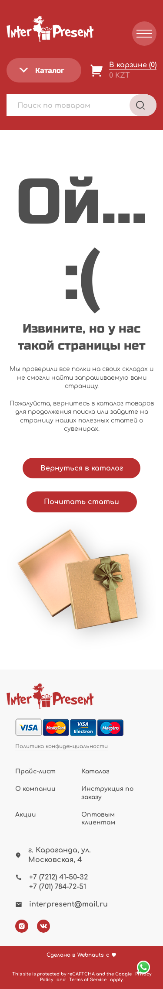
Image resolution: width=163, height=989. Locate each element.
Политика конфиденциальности (61, 746)
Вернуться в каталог (81, 468)
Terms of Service (87, 979)
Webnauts (90, 955)
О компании (35, 789)
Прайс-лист (35, 771)
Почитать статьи (81, 502)
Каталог (95, 771)
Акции (25, 814)
